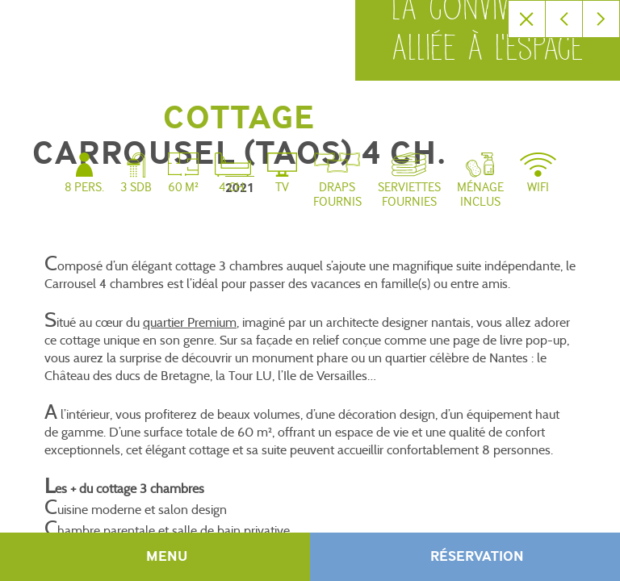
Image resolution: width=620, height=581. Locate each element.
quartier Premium (190, 322)
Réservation (477, 557)
